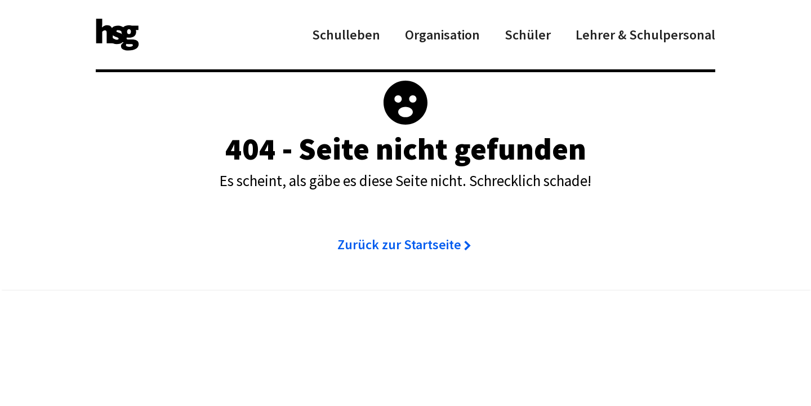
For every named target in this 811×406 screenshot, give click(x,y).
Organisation (442, 34)
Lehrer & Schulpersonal (645, 34)
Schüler (528, 34)
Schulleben (346, 34)
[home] (117, 34)
